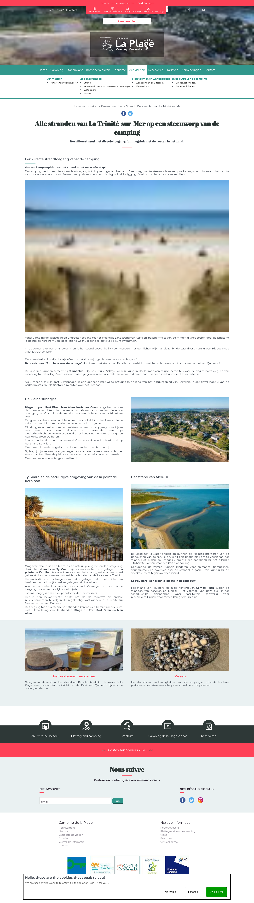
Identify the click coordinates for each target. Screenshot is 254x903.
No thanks (170, 892)
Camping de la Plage (76, 822)
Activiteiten (90, 106)
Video (163, 834)
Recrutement (67, 827)
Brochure (166, 838)
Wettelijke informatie (71, 841)
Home (77, 106)
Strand (130, 106)
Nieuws (63, 831)
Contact (72, 9)
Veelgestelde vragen (71, 834)
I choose (193, 892)
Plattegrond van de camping (177, 831)
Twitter (130, 113)
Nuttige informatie (175, 822)
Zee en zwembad (112, 106)
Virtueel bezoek (169, 841)
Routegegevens (169, 827)
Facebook (123, 113)
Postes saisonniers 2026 (127, 750)
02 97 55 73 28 (56, 9)
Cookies (63, 838)
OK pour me (217, 892)
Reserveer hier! (127, 21)
